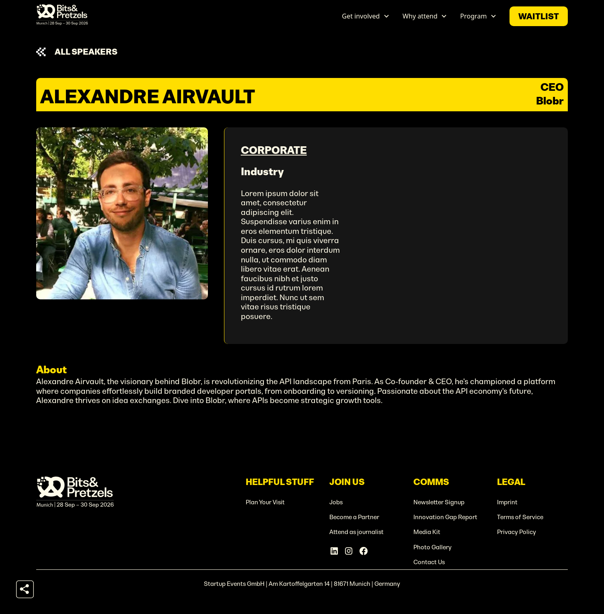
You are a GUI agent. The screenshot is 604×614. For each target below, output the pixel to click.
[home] (62, 16)
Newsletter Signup (438, 502)
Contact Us (429, 562)
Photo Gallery (432, 547)
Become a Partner (354, 517)
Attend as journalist (356, 531)
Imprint (507, 502)
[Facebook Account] (363, 551)
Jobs (336, 502)
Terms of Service (520, 517)
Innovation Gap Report (445, 517)
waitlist (538, 16)
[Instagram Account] (348, 551)
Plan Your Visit (265, 502)
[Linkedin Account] (334, 551)
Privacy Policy (516, 531)
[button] (365, 16)
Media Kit (426, 531)
